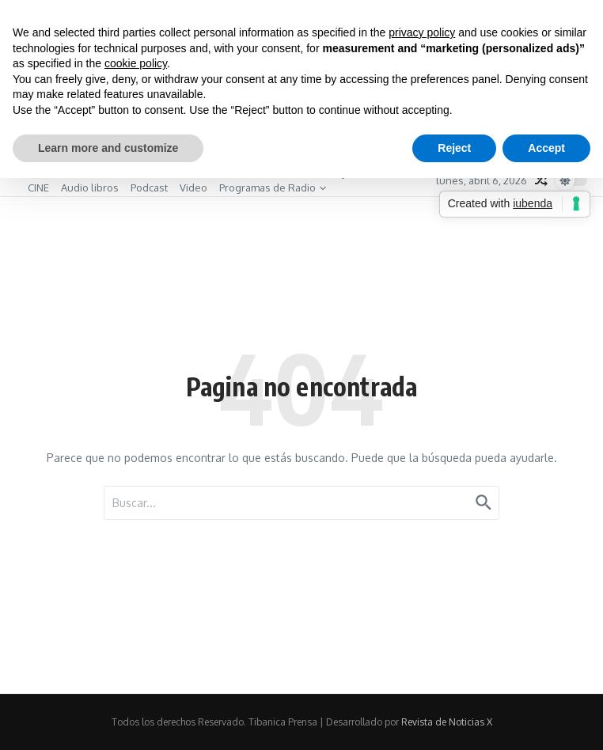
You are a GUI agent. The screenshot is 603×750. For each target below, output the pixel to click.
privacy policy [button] (422, 32)
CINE (38, 187)
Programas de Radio (272, 187)
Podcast (149, 187)
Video (193, 187)
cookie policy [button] (135, 63)
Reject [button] (454, 148)
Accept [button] (546, 148)
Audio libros (90, 187)
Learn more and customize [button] (108, 148)
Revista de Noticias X (446, 722)
